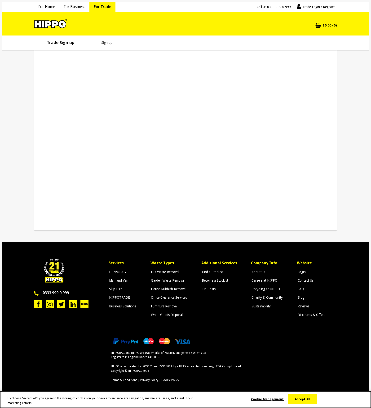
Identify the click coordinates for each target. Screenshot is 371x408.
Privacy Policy (149, 380)
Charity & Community (267, 297)
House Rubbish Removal (168, 289)
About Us (258, 272)
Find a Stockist (211, 272)
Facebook (38, 304)
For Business (74, 6)
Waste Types (162, 263)
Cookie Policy (170, 380)
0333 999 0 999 (56, 293)
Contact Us (305, 280)
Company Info (264, 263)
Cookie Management (267, 399)
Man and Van (118, 280)
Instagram (50, 304)
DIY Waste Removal (164, 272)
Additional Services (219, 263)
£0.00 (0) (329, 25)
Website (304, 263)
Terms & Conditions (124, 380)
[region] (185, 399)
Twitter (61, 304)
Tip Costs (208, 289)
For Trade (102, 6)
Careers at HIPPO (264, 280)
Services (116, 263)
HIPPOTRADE (119, 297)
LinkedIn (73, 304)
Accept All (302, 399)
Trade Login (319, 7)
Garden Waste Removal (167, 280)
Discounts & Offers (311, 315)
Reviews (303, 306)
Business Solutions (122, 306)
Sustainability (260, 306)
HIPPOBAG (117, 272)
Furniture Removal (163, 306)
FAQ (300, 289)
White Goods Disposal (166, 315)
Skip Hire (115, 289)
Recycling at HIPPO (265, 289)
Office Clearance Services (168, 297)
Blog (84, 304)
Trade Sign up (61, 42)
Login (301, 272)
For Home (46, 6)
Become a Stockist (214, 280)
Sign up (106, 42)
